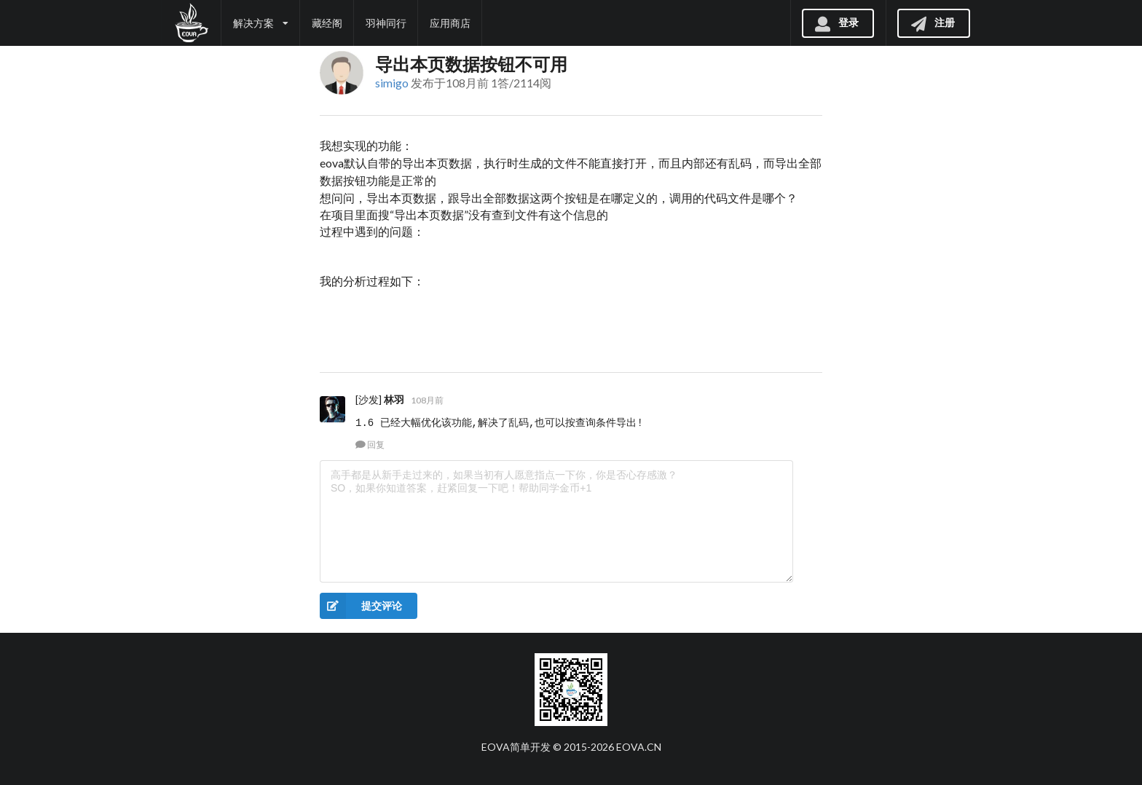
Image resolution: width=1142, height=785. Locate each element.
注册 (932, 22)
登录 (836, 22)
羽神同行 (386, 23)
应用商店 (450, 23)
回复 (370, 445)
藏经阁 (327, 23)
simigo (392, 83)
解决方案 (260, 23)
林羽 (394, 399)
